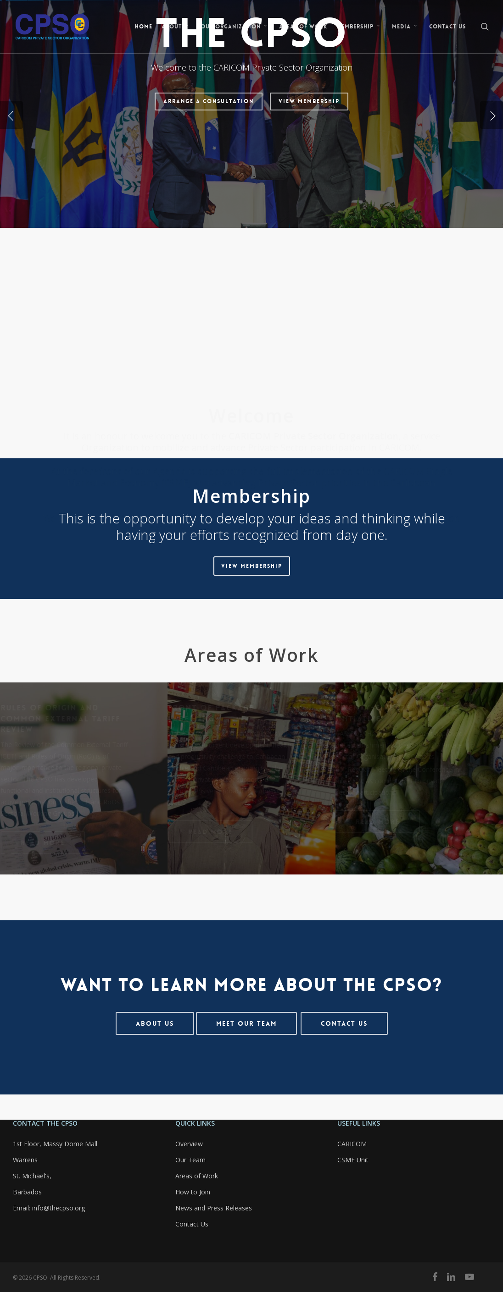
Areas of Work (196, 1175)
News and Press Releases (213, 1208)
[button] (251, 566)
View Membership (309, 186)
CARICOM (352, 1143)
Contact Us (191, 1224)
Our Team (190, 1159)
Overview (189, 1143)
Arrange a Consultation (208, 186)
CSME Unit (353, 1159)
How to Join (192, 1192)
